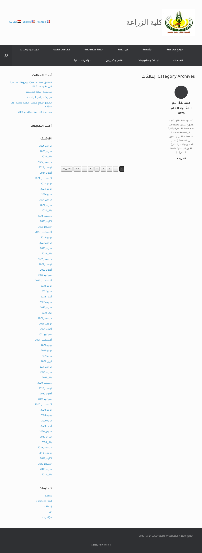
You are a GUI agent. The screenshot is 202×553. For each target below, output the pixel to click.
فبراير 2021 (46, 372)
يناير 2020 (47, 442)
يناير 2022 (47, 313)
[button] (6, 55)
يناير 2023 (47, 254)
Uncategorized (44, 501)
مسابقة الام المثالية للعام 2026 (35, 112)
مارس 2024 (45, 200)
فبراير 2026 (46, 151)
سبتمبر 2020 (45, 399)
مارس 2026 (45, 146)
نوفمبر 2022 (45, 264)
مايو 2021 (47, 356)
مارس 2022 (46, 302)
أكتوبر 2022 (46, 270)
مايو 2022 (47, 292)
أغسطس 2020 (43, 405)
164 (77, 169)
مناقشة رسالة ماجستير (39, 92)
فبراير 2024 (46, 205)
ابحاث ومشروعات (148, 61)
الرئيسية (147, 50)
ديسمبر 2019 (45, 448)
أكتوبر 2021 (46, 329)
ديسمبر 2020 (44, 383)
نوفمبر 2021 (45, 324)
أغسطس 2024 (43, 178)
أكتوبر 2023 (46, 221)
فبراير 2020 (46, 437)
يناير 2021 (47, 378)
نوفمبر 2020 (45, 389)
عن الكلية (123, 50)
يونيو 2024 (46, 189)
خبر (50, 512)
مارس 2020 (45, 432)
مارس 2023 (46, 243)
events (48, 496)
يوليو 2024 (46, 184)
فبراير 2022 (46, 308)
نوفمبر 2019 (45, 453)
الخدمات (178, 61)
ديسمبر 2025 (44, 162)
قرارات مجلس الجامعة (39, 97)
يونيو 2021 (46, 351)
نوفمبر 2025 (45, 168)
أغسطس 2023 (43, 232)
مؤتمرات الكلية (82, 61)
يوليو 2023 (46, 238)
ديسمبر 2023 (45, 216)
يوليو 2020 (46, 410)
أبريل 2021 (46, 361)
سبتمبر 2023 (45, 227)
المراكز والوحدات (29, 50)
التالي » (66, 169)
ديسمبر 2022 (45, 259)
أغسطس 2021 (43, 340)
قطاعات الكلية (61, 50)
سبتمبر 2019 (45, 464)
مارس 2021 (46, 367)
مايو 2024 (46, 195)
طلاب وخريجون (114, 61)
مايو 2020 (46, 421)
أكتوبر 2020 (46, 394)
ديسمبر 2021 (45, 318)
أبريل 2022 (46, 297)
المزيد (181, 159)
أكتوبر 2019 (46, 458)
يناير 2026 (47, 157)
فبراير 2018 (46, 469)
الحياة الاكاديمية (94, 50)
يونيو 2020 (46, 415)
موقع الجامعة (175, 50)
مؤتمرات (47, 517)
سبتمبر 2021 (45, 335)
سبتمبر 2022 (45, 275)
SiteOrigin (98, 545)
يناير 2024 (47, 211)
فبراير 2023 (46, 248)
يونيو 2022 (46, 286)
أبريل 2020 (46, 426)
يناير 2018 (47, 475)
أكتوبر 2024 (46, 173)
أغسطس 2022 (43, 281)
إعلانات (48, 507)
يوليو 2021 (46, 345)
